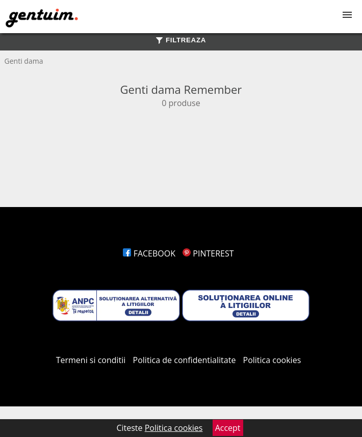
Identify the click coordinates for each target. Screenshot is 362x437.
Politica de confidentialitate (184, 360)
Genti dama (24, 61)
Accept (228, 427)
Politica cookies (272, 360)
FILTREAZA (181, 40)
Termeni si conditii (91, 360)
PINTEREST (208, 253)
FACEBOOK (149, 253)
